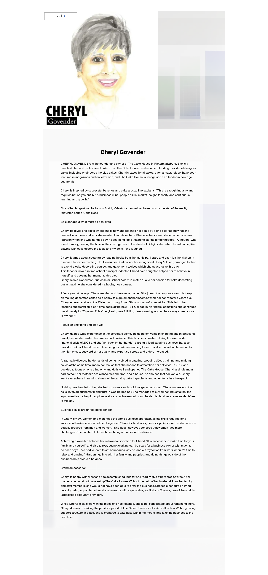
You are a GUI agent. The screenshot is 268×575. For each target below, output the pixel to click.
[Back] (60, 16)
